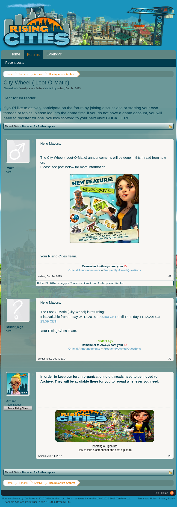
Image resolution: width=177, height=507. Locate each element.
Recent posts (14, 62)
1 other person (106, 283)
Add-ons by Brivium (38, 502)
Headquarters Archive (32, 88)
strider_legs (14, 327)
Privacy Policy (167, 498)
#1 (169, 276)
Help (156, 493)
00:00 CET (108, 317)
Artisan (11, 401)
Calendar (54, 54)
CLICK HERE (118, 118)
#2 (169, 358)
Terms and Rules (147, 498)
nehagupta (63, 283)
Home (15, 54)
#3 (169, 456)
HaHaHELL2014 (46, 283)
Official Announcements (84, 270)
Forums (33, 55)
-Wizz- (60, 88)
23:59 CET (48, 321)
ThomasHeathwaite (81, 283)
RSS (172, 493)
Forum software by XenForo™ (99, 498)
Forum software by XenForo (34, 498)
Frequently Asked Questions (122, 270)
